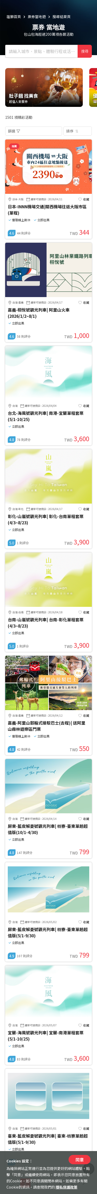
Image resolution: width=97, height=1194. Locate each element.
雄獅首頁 (13, 16)
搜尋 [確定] (84, 51)
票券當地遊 (37, 16)
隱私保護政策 (66, 1187)
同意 (80, 1159)
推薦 (14, 146)
